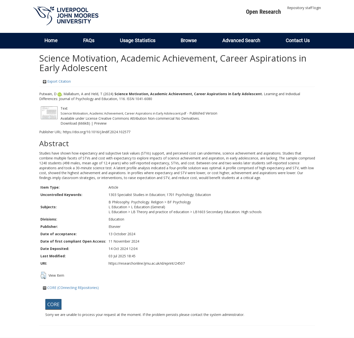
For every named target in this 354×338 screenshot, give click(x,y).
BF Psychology (179, 202)
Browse (189, 40)
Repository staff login (304, 7)
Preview (100, 123)
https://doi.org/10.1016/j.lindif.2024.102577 (96, 132)
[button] (43, 275)
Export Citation (57, 81)
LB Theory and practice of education (160, 211)
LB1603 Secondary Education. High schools (227, 211)
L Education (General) (148, 207)
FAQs (88, 40)
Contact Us (298, 40)
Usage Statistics (137, 40)
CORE (53, 304)
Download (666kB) (75, 123)
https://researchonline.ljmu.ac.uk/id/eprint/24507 (147, 263)
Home (51, 40)
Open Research (263, 11)
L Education (118, 207)
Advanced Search (241, 40)
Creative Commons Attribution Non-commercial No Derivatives (148, 118)
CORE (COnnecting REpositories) (71, 287)
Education (116, 219)
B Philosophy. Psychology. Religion (136, 202)
